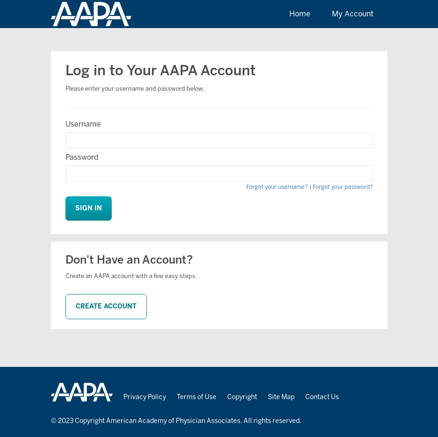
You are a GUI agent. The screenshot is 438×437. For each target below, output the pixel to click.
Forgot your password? (343, 187)
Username (83, 124)
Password (82, 157)
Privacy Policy (144, 397)
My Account (352, 13)
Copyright (242, 397)
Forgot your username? (277, 187)
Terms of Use (196, 397)
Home (299, 13)
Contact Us (322, 397)
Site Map (281, 397)
